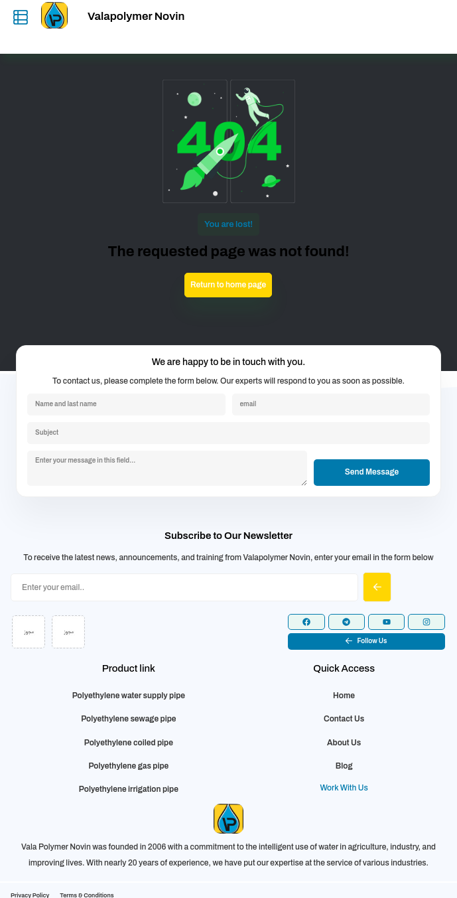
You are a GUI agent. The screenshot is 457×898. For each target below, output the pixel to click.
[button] (366, 641)
